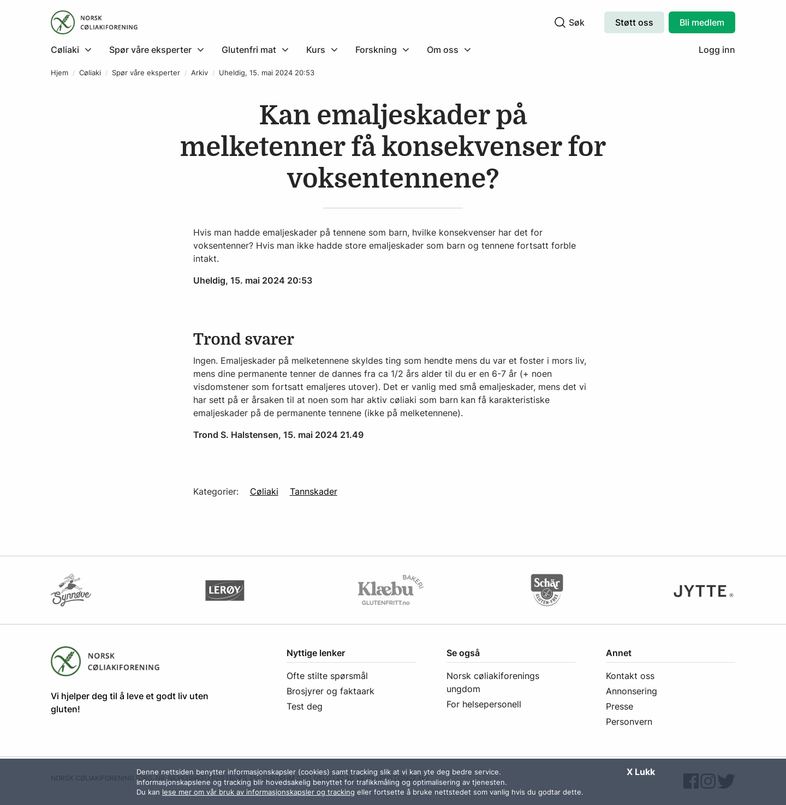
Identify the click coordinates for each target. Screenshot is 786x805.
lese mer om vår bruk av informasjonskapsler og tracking (258, 792)
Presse (619, 706)
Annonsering (631, 691)
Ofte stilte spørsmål (327, 675)
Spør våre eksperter (146, 73)
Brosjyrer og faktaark (330, 691)
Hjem (59, 73)
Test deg (305, 706)
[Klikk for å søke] (560, 22)
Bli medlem (702, 22)
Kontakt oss (630, 675)
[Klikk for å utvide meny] (71, 49)
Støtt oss (634, 22)
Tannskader (313, 491)
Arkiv (199, 73)
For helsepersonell (483, 704)
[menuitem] (75, 49)
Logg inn (717, 49)
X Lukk (641, 771)
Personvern (629, 721)
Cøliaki (90, 73)
